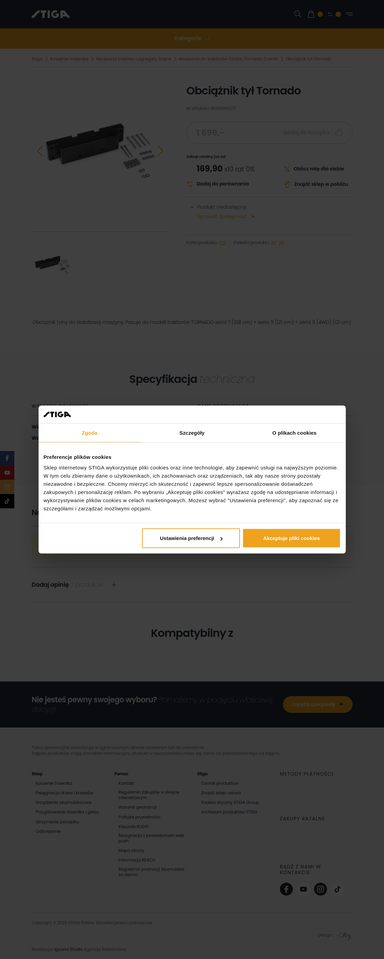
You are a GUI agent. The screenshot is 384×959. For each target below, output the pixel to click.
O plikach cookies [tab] (294, 432)
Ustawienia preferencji (191, 538)
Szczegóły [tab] (192, 432)
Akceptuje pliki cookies (291, 538)
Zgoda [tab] (90, 432)
